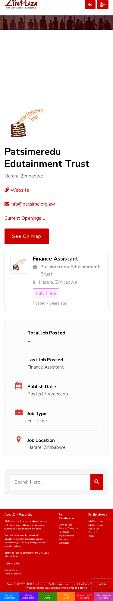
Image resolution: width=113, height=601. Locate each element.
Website (17, 190)
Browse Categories (69, 528)
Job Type (36, 414)
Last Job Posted (45, 360)
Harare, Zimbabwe (46, 447)
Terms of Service (13, 573)
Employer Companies (64, 541)
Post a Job (93, 528)
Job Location (41, 440)
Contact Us (11, 570)
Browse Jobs (66, 524)
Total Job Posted (46, 333)
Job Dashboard (95, 521)
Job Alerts (64, 532)
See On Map (26, 236)
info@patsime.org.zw (30, 204)
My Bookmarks (66, 535)
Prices (91, 536)
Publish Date (41, 387)
